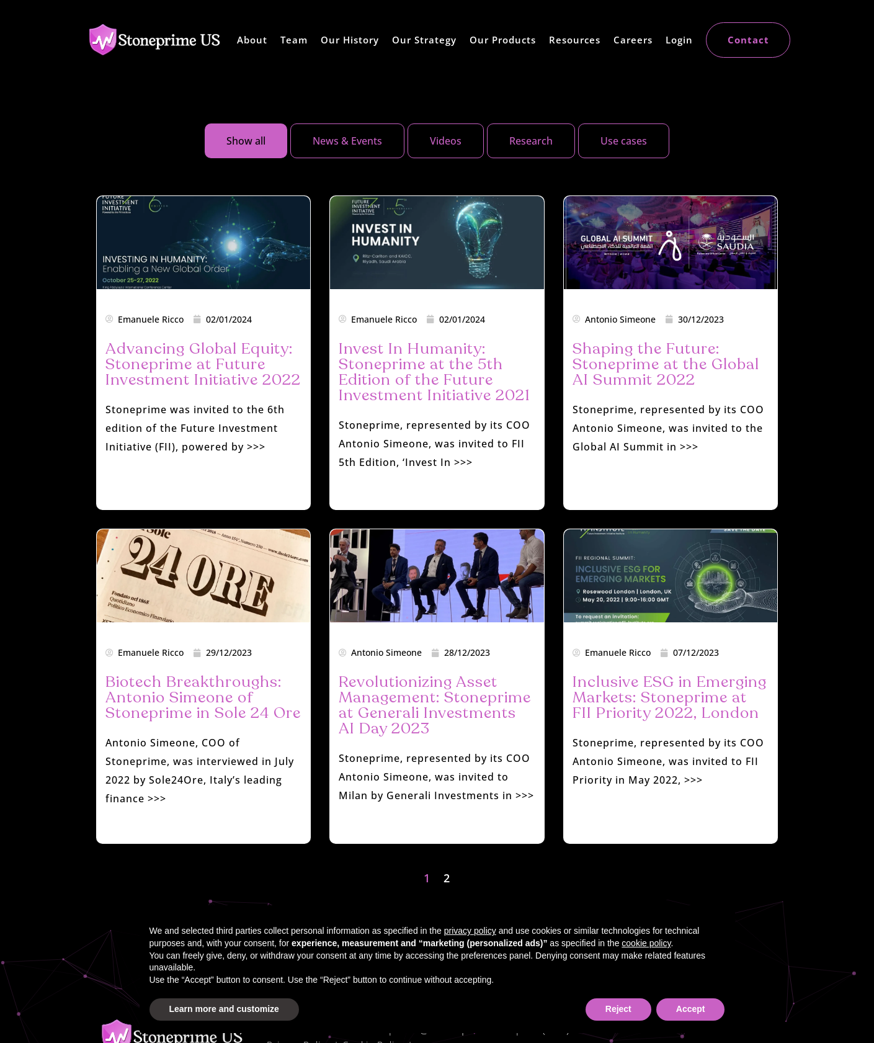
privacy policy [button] (470, 931)
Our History (350, 40)
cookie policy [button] (646, 943)
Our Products (503, 40)
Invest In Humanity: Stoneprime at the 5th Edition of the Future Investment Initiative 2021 (434, 372)
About (252, 40)
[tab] (246, 140)
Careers (633, 40)
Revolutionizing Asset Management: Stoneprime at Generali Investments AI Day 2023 (435, 705)
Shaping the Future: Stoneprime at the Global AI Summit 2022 (666, 364)
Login (679, 40)
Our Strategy (424, 40)
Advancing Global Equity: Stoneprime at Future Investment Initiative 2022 (203, 364)
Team (294, 40)
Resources (574, 40)
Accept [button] (690, 1009)
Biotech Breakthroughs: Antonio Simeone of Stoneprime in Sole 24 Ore (203, 697)
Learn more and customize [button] (224, 1009)
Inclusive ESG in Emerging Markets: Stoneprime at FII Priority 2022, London (670, 697)
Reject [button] (618, 1009)
